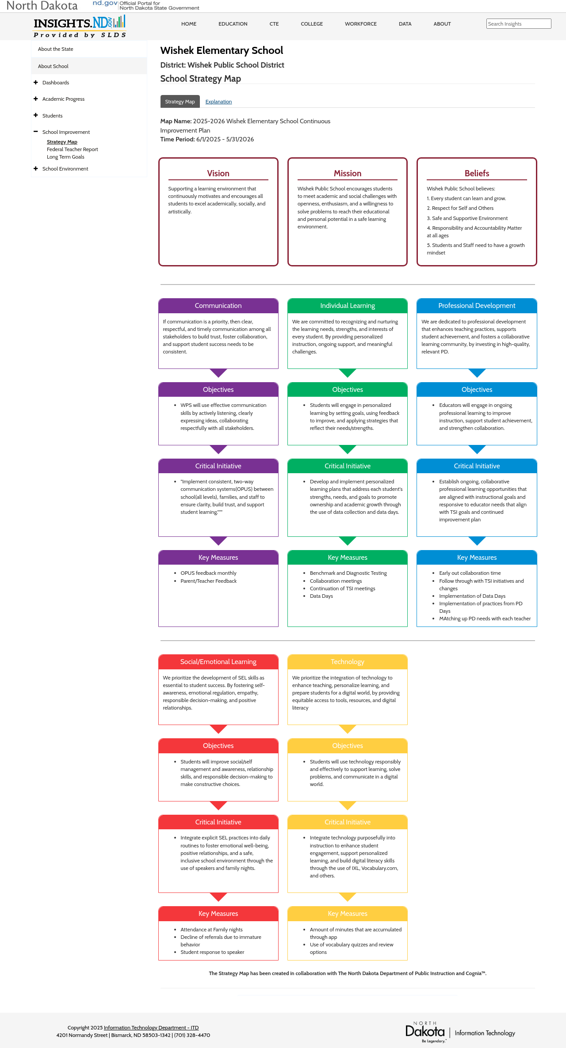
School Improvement (66, 132)
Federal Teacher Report (72, 149)
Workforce (361, 23)
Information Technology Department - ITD (151, 1027)
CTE (274, 23)
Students (52, 115)
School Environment (65, 168)
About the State (55, 49)
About (442, 23)
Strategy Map (62, 141)
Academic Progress (63, 98)
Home (188, 23)
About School (53, 66)
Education (233, 23)
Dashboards (55, 82)
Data (405, 23)
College (312, 23)
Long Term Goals (65, 156)
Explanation (219, 101)
